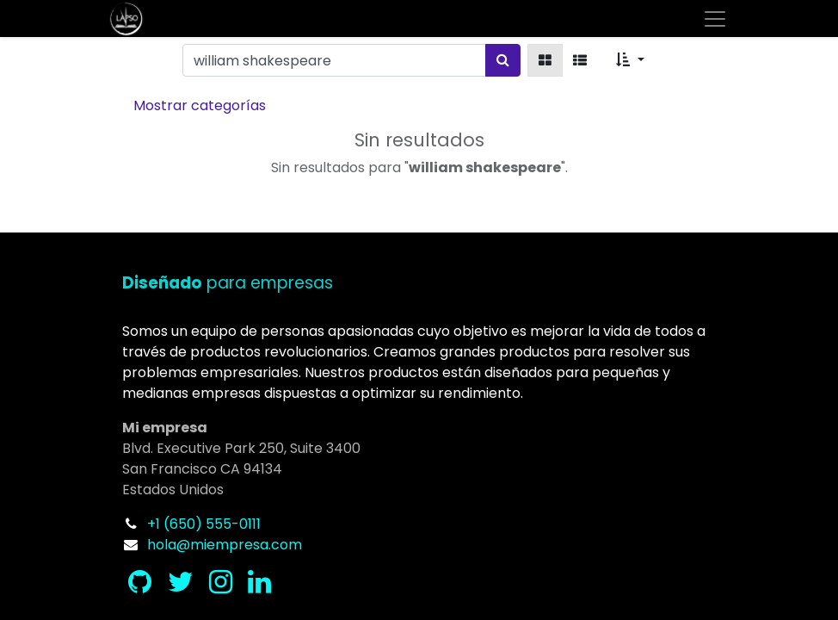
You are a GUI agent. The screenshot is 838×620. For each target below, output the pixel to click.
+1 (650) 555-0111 (204, 524)
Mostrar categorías (199, 105)
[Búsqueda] (503, 60)
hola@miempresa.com (224, 545)
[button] (630, 60)
